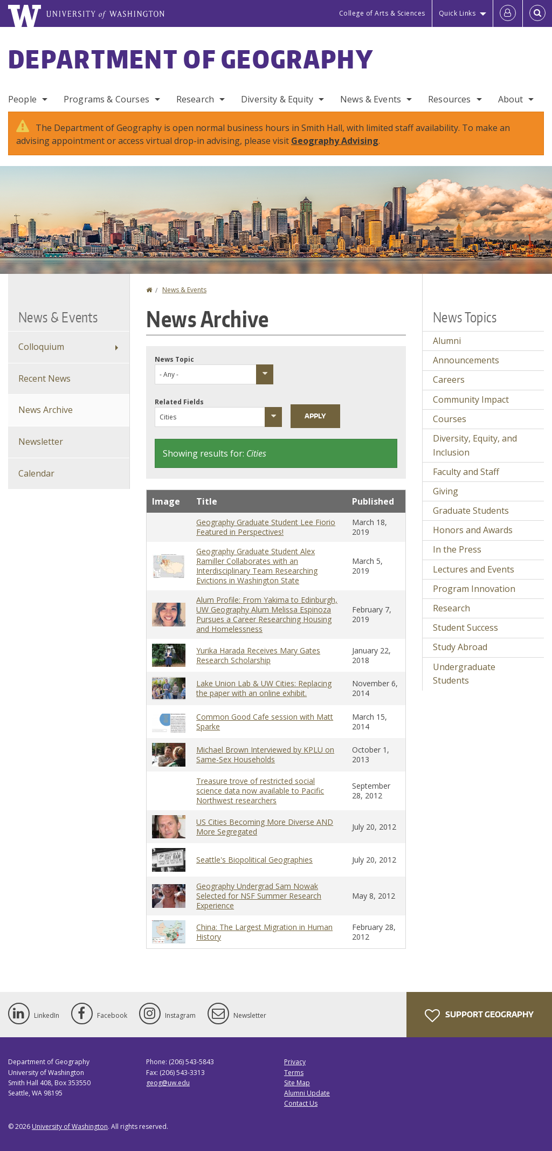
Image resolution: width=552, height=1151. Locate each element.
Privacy (295, 1061)
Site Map (297, 1082)
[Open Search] (537, 13)
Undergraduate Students (464, 674)
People (22, 99)
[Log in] (507, 13)
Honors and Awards (473, 530)
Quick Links (457, 13)
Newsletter (40, 441)
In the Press (457, 549)
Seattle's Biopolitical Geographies (254, 859)
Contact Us (301, 1103)
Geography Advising (334, 141)
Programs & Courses (106, 99)
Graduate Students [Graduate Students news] (471, 510)
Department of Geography (191, 58)
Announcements (466, 360)
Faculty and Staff (466, 472)
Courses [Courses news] (449, 419)
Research (195, 99)
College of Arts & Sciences (382, 13)
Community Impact (471, 399)
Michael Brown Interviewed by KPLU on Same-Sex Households (265, 754)
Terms (293, 1072)
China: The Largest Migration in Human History (264, 932)
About (510, 99)
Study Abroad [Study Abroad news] (460, 647)
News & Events (370, 99)
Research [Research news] (451, 608)
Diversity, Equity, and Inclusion (475, 445)
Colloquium (41, 347)
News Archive (45, 410)
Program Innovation (474, 589)
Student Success (465, 627)
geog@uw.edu (168, 1082)
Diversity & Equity (277, 99)
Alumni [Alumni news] (447, 341)
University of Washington (70, 1126)
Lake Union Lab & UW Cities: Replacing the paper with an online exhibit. (264, 688)
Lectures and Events (473, 569)
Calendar (36, 473)
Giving (445, 491)
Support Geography (479, 1015)
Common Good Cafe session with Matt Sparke (264, 722)
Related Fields (179, 401)
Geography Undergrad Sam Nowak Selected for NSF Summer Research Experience (258, 896)
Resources (449, 99)
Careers (449, 379)
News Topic (174, 359)
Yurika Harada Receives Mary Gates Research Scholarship (258, 655)
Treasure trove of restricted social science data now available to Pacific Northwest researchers (260, 790)
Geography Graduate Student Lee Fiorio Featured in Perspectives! (265, 527)
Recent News (44, 378)
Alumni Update (307, 1093)
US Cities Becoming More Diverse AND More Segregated (264, 827)
